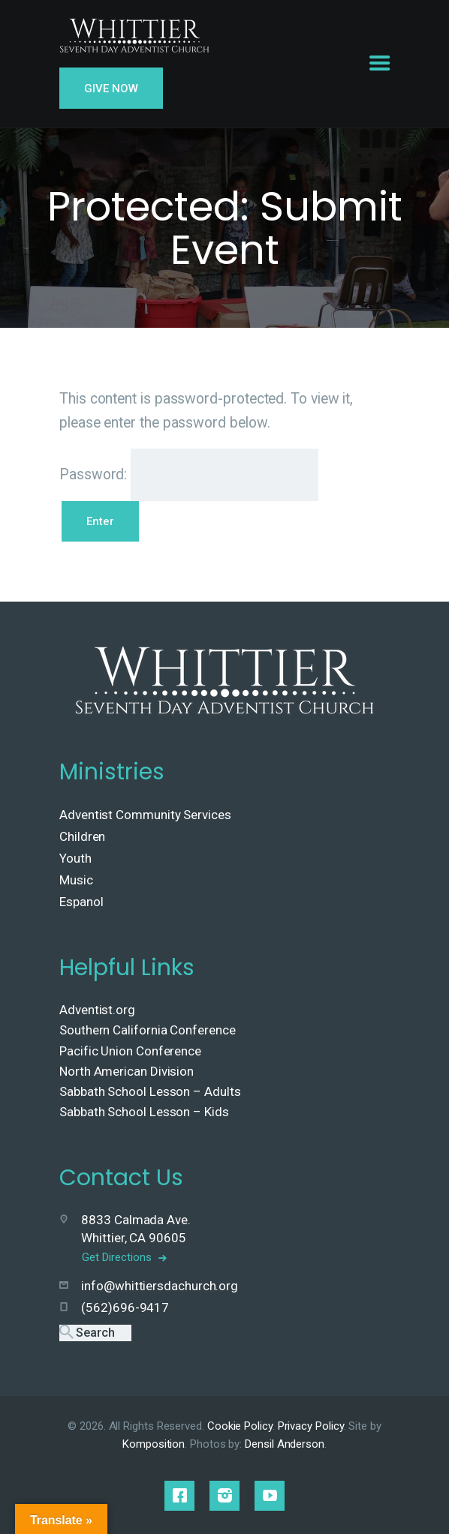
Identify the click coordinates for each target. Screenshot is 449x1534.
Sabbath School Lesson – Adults (150, 1091)
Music (76, 879)
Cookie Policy (240, 1426)
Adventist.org (97, 1009)
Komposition (153, 1444)
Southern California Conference (147, 1029)
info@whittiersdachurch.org (159, 1285)
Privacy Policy (311, 1426)
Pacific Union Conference (130, 1050)
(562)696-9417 (125, 1307)
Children (82, 836)
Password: (188, 475)
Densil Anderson (284, 1444)
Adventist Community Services (145, 814)
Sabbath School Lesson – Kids (144, 1111)
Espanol (81, 901)
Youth (75, 858)
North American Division (126, 1071)
